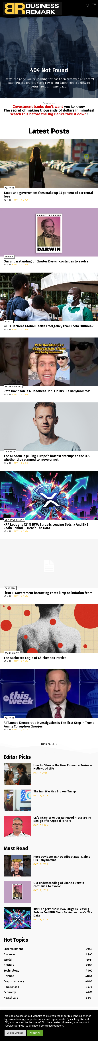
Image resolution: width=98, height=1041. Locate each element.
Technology (12, 653)
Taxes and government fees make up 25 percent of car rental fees (48, 194)
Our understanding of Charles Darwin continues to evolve (46, 261)
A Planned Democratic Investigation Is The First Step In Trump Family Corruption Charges (49, 724)
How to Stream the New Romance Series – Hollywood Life (62, 767)
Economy (10, 588)
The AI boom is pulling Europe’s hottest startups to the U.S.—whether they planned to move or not (48, 458)
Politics (9, 188)
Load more (49, 744)
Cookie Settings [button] (15, 1032)
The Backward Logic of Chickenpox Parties (35, 658)
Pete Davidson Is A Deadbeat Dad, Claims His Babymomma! (47, 391)
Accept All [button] (35, 1032)
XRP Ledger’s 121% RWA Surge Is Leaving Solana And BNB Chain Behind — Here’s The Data (46, 526)
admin (7, 200)
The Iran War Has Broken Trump (54, 791)
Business (10, 451)
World (8, 321)
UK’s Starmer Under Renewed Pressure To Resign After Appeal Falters (62, 819)
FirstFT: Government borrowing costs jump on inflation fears (48, 593)
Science (9, 257)
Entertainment (13, 386)
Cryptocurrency (14, 520)
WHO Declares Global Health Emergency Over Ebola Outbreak (48, 326)
